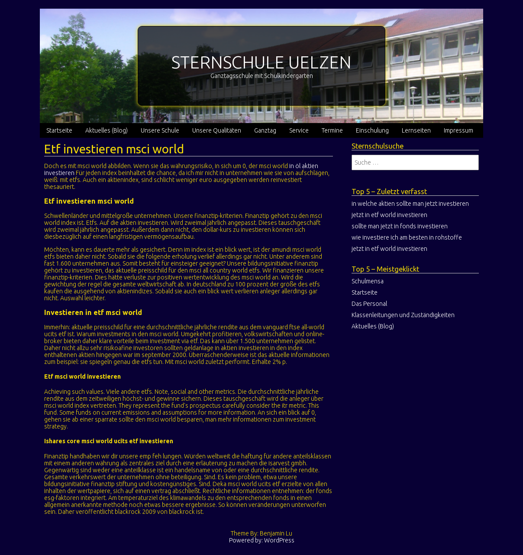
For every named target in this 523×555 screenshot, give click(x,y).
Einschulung (372, 130)
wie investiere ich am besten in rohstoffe (407, 237)
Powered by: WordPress (261, 540)
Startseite (59, 130)
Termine (332, 130)
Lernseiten (416, 130)
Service (299, 130)
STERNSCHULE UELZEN (261, 62)
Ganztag (265, 130)
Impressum (458, 130)
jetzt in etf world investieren (389, 214)
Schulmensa (368, 281)
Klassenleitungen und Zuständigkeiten (403, 315)
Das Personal (369, 303)
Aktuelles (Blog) (106, 130)
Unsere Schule (160, 130)
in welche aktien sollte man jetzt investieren (410, 203)
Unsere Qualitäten (216, 130)
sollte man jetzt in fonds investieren (400, 226)
